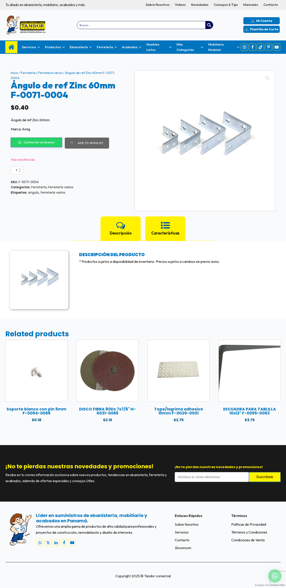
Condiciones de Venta (248, 540)
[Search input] (142, 25)
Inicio (14, 73)
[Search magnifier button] (209, 25)
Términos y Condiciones (249, 532)
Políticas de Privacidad (248, 524)
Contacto (270, 5)
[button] (268, 78)
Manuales (250, 5)
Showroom (183, 548)
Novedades (199, 5)
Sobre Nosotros (158, 5)
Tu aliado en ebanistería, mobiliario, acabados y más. (45, 4)
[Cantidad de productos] (17, 170)
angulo (33, 192)
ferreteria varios (52, 192)
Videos (180, 5)
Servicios (182, 532)
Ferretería (28, 73)
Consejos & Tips (226, 5)
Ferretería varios (50, 73)
